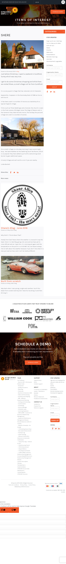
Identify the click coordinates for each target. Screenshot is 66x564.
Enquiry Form (37, 406)
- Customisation (21, 403)
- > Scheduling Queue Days (24, 429)
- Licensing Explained (22, 411)
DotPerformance (25, 486)
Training (19, 463)
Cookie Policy (31, 485)
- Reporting (20, 389)
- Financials (20, 391)
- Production (20, 385)
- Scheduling (20, 405)
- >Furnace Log (21, 432)
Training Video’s (21, 465)
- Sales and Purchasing (23, 394)
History (36, 395)
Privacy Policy (23, 485)
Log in (37, 2)
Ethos (35, 382)
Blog (18, 71)
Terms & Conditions (14, 485)
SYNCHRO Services (22, 474)
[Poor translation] (13, 510)
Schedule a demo (58, 12)
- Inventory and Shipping (23, 396)
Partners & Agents (38, 408)
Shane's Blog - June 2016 (14, 228)
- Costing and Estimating (23, 402)
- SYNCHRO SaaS (21, 409)
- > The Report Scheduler (23, 450)
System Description (22, 461)
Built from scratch (11, 281)
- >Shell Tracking (21, 434)
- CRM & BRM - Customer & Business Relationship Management (24, 414)
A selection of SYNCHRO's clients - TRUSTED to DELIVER (40, 391)
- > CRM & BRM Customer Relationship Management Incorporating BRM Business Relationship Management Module (24, 456)
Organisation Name (52, 72)
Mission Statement (39, 396)
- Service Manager (22, 407)
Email (48, 79)
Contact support (38, 384)
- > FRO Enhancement (23, 447)
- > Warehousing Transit (23, 445)
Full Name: (49, 65)
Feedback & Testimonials (40, 398)
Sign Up (54, 87)
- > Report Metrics (22, 449)
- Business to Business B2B (24, 393)
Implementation (21, 467)
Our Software (20, 380)
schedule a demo (33, 362)
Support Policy (37, 380)
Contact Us (37, 404)
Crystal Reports (21, 472)
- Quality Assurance (22, 387)
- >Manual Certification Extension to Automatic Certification (23, 438)
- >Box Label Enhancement (24, 431)
